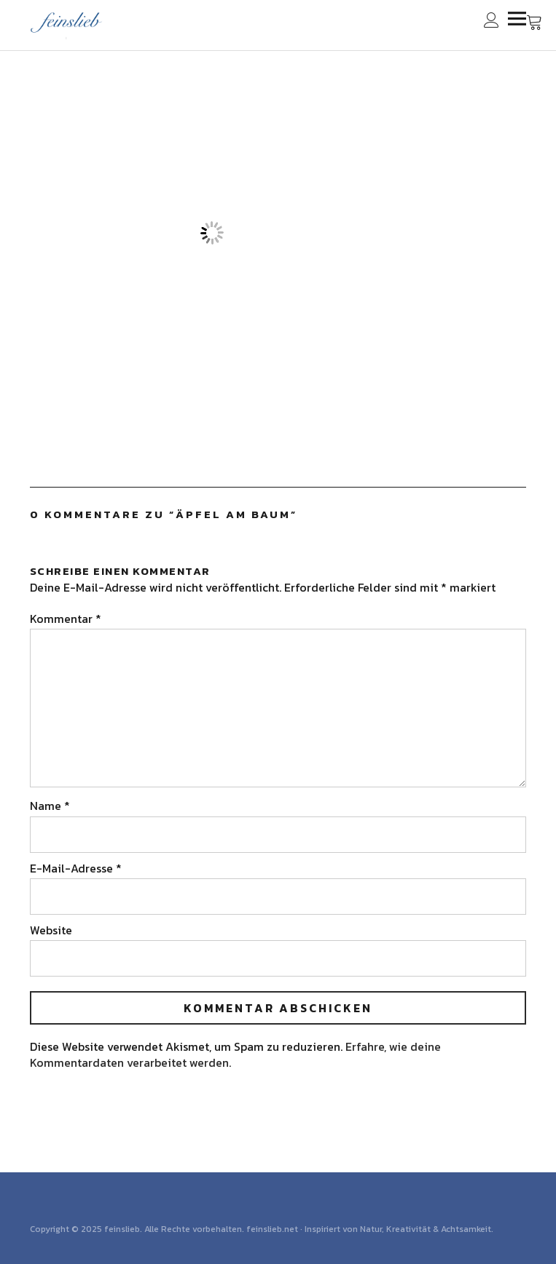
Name (50, 805)
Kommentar (65, 618)
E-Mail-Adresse (76, 868)
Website (51, 930)
